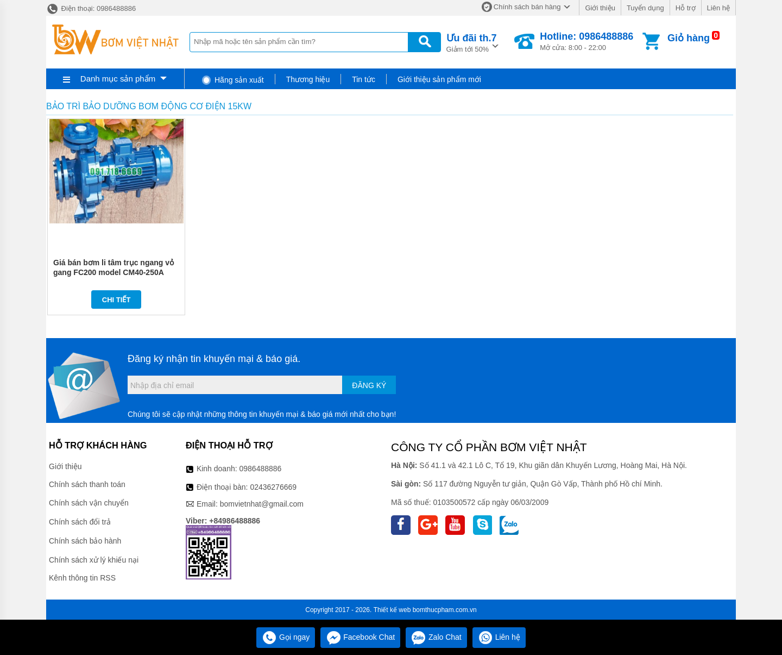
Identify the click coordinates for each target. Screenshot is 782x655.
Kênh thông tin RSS (82, 577)
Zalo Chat (436, 637)
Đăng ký (369, 385)
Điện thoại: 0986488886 (91, 8)
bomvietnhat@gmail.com (262, 504)
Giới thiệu (600, 8)
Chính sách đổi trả (80, 521)
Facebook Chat (360, 637)
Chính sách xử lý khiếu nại (93, 560)
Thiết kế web (392, 610)
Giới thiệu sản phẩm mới (439, 79)
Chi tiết (116, 300)
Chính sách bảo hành (85, 541)
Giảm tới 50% (471, 42)
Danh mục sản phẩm (117, 78)
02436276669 (273, 487)
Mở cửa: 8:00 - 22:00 (586, 41)
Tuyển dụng (645, 8)
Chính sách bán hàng (527, 7)
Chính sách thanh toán (87, 484)
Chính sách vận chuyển (89, 502)
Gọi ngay (286, 637)
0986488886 (260, 468)
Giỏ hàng (688, 38)
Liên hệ (718, 8)
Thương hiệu (308, 79)
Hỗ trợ (686, 8)
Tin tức (363, 79)
